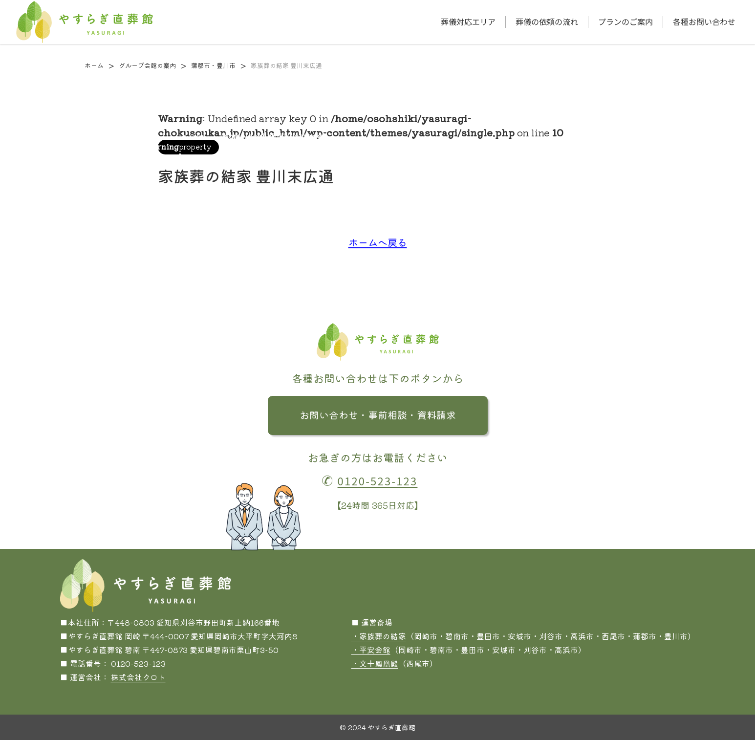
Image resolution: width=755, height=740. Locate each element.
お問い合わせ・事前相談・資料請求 (378, 415)
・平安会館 (370, 649)
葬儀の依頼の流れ (547, 21)
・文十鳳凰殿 (374, 663)
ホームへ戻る (377, 242)
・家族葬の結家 (378, 636)
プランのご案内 (625, 21)
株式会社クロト (138, 677)
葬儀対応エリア (468, 21)
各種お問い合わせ (704, 21)
